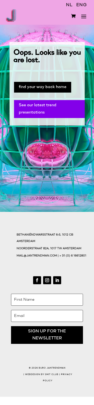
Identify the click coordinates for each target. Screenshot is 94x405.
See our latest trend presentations (37, 109)
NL (69, 5)
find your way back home (42, 87)
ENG (81, 5)
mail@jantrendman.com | (38, 256)
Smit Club (51, 375)
